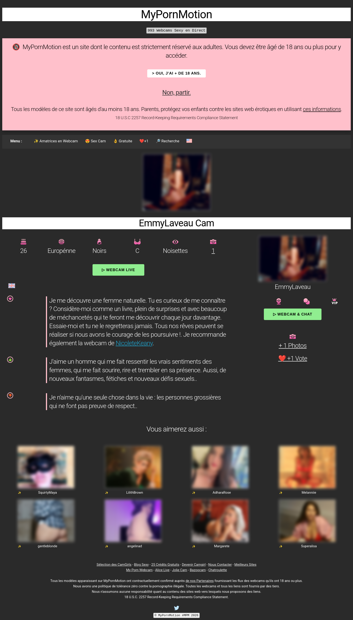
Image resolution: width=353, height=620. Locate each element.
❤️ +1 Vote (292, 358)
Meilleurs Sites (245, 565)
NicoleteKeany (134, 343)
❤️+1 (143, 141)
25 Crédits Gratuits (165, 565)
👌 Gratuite (122, 141)
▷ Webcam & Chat (292, 314)
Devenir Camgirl (194, 565)
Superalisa (309, 546)
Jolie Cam (179, 570)
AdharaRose (222, 493)
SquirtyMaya (47, 493)
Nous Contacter (220, 565)
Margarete (222, 546)
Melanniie (309, 493)
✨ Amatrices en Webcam (56, 141)
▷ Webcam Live (118, 270)
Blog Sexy (141, 565)
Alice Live (162, 570)
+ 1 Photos (293, 345)
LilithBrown (134, 493)
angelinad (134, 546)
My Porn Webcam (139, 570)
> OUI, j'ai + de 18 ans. (176, 73)
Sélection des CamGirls (114, 565)
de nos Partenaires (200, 581)
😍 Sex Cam (95, 141)
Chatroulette (217, 570)
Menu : (16, 141)
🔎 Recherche (167, 141)
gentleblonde (47, 546)
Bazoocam (198, 570)
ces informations (322, 109)
